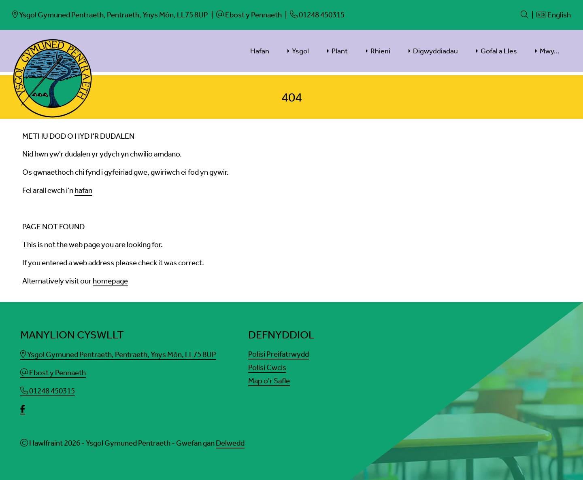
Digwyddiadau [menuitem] (435, 51)
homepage (110, 280)
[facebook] (22, 409)
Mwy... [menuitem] (550, 51)
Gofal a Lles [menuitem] (499, 51)
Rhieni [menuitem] (380, 51)
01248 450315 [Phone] (47, 390)
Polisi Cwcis (267, 367)
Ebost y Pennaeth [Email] (53, 372)
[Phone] (317, 14)
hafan (83, 190)
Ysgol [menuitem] (300, 51)
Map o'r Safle (269, 380)
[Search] (524, 14)
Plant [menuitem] (340, 51)
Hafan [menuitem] (259, 51)
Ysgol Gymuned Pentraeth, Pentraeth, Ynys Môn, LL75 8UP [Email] (118, 354)
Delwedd (230, 443)
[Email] (110, 14)
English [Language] (553, 14)
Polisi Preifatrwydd (278, 354)
